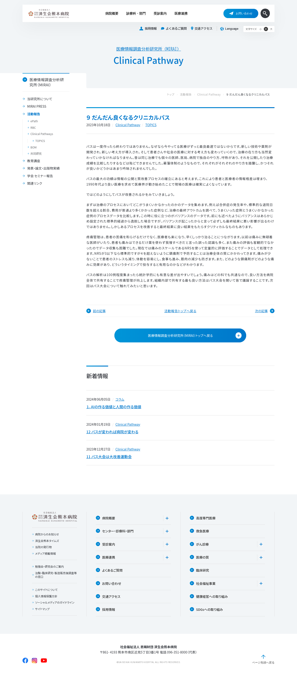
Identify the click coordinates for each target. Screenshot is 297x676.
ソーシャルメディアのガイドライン (54, 603)
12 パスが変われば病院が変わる (112, 432)
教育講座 (33, 161)
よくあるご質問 (174, 28)
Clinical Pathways (41, 134)
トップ (175, 94)
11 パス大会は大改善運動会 (109, 457)
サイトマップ (42, 609)
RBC (33, 127)
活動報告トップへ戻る (180, 310)
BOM (33, 147)
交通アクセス (202, 28)
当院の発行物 (43, 547)
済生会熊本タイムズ (47, 541)
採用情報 (148, 29)
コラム (120, 399)
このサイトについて (46, 590)
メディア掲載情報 (45, 554)
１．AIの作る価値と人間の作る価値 (113, 406)
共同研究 (36, 153)
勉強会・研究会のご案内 (49, 567)
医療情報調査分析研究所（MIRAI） (148, 49)
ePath (34, 121)
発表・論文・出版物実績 (43, 168)
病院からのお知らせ (47, 535)
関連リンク (34, 183)
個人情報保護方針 (46, 596)
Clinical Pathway (213, 94)
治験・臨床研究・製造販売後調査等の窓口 (56, 575)
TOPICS (40, 141)
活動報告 (33, 114)
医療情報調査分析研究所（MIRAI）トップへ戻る (195, 335)
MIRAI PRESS (36, 106)
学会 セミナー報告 (40, 176)
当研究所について (39, 99)
